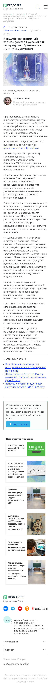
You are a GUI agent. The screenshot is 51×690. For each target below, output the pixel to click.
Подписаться (20, 424)
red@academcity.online (16, 664)
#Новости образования (15, 30)
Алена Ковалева (21, 98)
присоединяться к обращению (21, 148)
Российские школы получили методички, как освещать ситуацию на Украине (25, 367)
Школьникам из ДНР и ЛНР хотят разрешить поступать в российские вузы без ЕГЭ (25, 377)
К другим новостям (15, 27)
